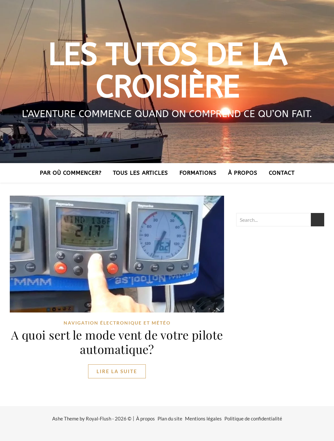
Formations (198, 173)
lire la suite (117, 371)
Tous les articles (140, 173)
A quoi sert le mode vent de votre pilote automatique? (117, 342)
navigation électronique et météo (117, 323)
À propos (242, 173)
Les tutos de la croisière (167, 71)
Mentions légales (203, 418)
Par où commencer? (70, 173)
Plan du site (170, 418)
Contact (282, 173)
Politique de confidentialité (253, 418)
